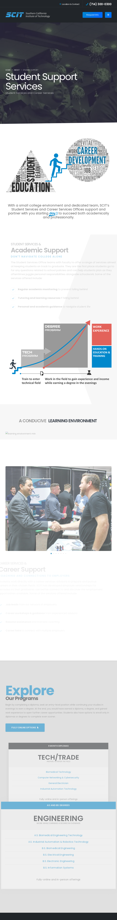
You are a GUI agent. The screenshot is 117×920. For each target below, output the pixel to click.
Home (8, 70)
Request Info (92, 15)
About (17, 70)
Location (69, 4)
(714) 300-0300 (98, 4)
